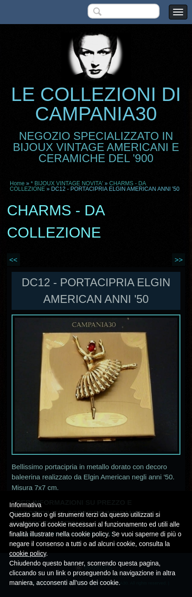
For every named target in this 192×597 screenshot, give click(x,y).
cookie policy (27, 553)
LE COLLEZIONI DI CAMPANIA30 (96, 104)
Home (17, 183)
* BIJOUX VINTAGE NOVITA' (67, 183)
